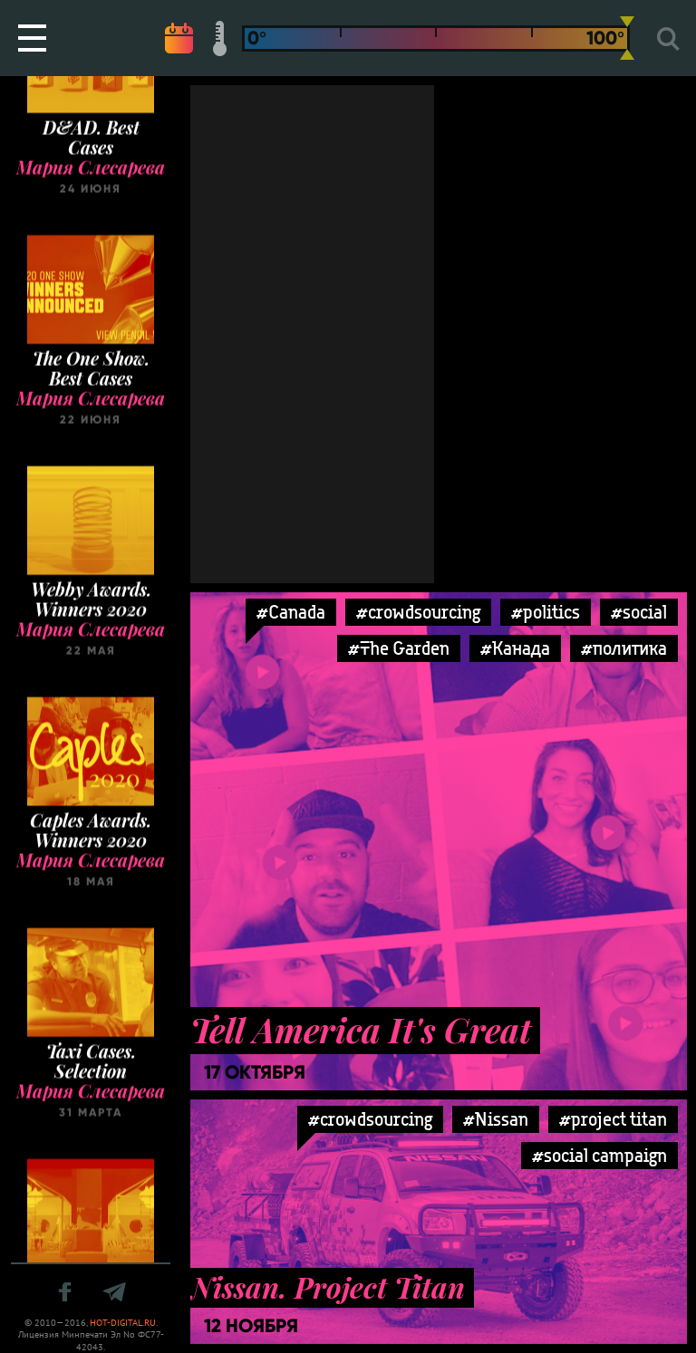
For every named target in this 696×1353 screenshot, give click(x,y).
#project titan (613, 1119)
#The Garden (399, 648)
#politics (545, 612)
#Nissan (495, 1119)
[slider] (627, 38)
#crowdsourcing (418, 612)
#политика (624, 648)
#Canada (290, 612)
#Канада (515, 648)
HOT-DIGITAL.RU (123, 1323)
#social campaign (599, 1155)
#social (639, 612)
